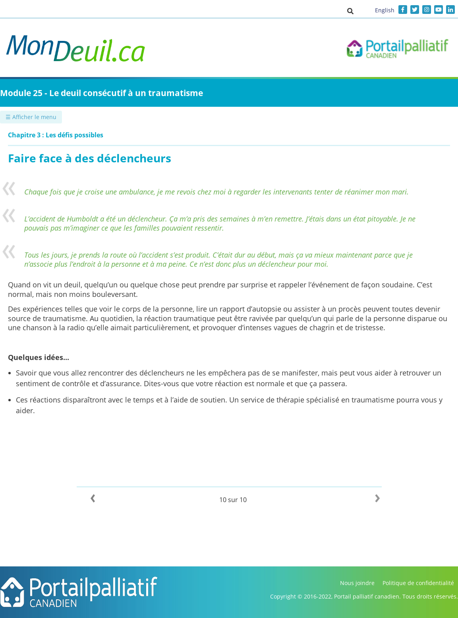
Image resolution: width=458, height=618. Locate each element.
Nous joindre (357, 583)
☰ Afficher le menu (31, 117)
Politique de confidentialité (418, 583)
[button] (350, 10)
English (384, 10)
